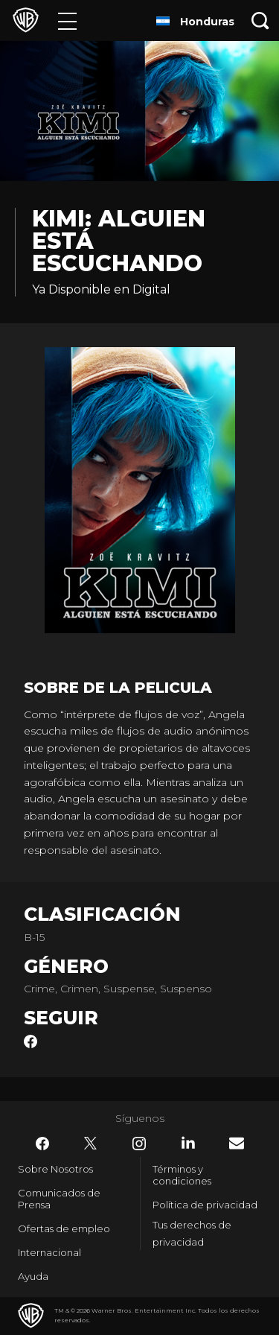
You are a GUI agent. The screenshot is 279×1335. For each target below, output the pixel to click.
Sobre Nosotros (55, 1169)
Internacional (49, 1252)
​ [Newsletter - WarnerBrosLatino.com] (237, 1143)
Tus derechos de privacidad (192, 1233)
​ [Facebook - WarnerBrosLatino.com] (42, 1143)
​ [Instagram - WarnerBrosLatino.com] (139, 1143)
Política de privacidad (205, 1205)
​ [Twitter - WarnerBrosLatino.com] (91, 1143)
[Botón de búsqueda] (260, 20)
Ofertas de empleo (64, 1228)
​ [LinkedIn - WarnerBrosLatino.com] (188, 1143)
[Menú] (67, 20)
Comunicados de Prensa (59, 1199)
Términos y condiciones (182, 1175)
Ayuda (33, 1276)
